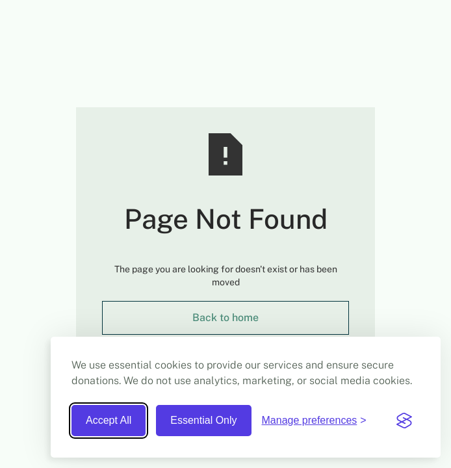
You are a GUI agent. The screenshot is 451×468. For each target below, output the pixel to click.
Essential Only (203, 420)
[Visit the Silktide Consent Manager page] (404, 420)
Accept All (108, 420)
